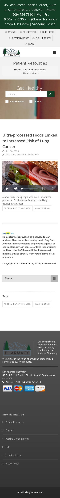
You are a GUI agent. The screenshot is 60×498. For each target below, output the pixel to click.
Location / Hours (19, 38)
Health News (15, 101)
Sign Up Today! (41, 38)
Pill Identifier (28, 32)
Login (29, 44)
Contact (9, 430)
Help (7, 447)
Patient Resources (35, 69)
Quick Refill (47, 32)
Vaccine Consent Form (17, 438)
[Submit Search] (51, 94)
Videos (35, 101)
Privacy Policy (12, 463)
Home (17, 69)
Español (10, 32)
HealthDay (28, 263)
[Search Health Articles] (26, 94)
